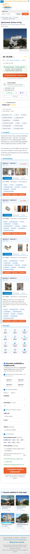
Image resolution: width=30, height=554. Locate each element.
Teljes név (7, 413)
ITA (18, 440)
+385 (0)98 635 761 (8, 90)
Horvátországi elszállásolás (17, 545)
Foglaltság (16, 178)
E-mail (6, 420)
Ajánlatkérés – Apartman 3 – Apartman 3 (14, 272)
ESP (22, 440)
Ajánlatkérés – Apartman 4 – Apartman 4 (14, 321)
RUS (10, 442)
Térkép (15, 96)
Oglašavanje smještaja (17, 542)
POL (19, 442)
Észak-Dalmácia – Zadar (6, 17)
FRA (5, 442)
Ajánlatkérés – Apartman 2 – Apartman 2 (14, 233)
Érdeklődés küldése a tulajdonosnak (15, 470)
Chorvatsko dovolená (18, 546)
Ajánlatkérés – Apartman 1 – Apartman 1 (14, 194)
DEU (14, 440)
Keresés (25, 14)
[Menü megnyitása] (2, 1)
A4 (14, 60)
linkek (11, 550)
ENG (5, 440)
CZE (10, 440)
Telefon (9, 427)
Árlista (23, 178)
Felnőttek (7, 396)
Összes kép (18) (24, 50)
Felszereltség (7, 178)
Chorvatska (17, 548)
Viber (22, 92)
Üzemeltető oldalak (7, 545)
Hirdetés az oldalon (7, 539)
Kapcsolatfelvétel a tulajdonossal (15, 75)
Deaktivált (4, 550)
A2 (12, 60)
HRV (14, 442)
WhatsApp (9, 92)
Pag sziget (15, 17)
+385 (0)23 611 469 (8, 88)
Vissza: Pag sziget (6, 109)
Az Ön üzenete (11, 445)
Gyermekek (10, 402)
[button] (15, 104)
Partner (8, 550)
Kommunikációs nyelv (13, 437)
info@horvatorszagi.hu (21, 539)
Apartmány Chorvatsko (17, 550)
